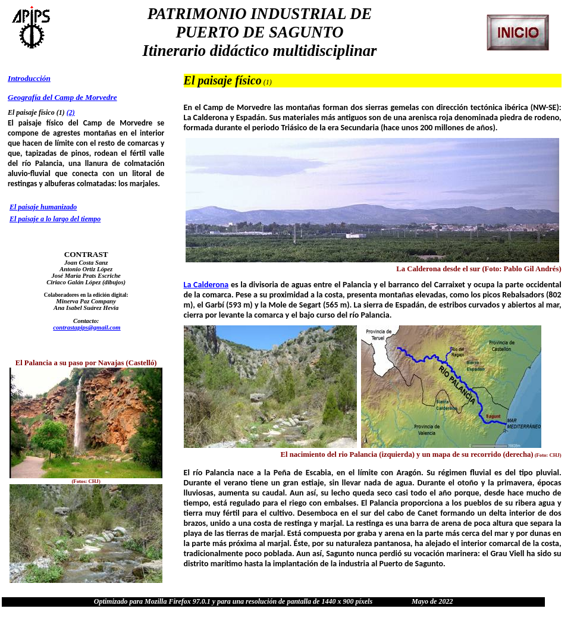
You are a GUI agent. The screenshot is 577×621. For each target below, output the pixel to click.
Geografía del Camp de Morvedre (62, 97)
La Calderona (206, 285)
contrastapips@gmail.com (86, 327)
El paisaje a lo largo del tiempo (55, 219)
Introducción (29, 78)
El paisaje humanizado (43, 207)
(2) (71, 112)
